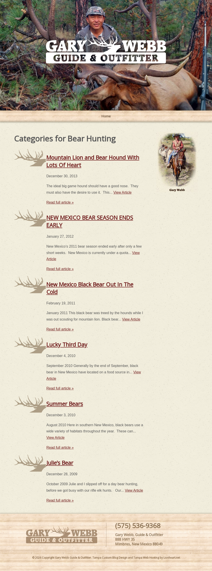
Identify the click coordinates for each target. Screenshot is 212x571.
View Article (122, 192)
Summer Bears (64, 403)
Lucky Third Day (66, 344)
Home (106, 116)
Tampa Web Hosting (146, 558)
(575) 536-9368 (137, 525)
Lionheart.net (171, 558)
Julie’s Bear (59, 462)
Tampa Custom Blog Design (109, 558)
